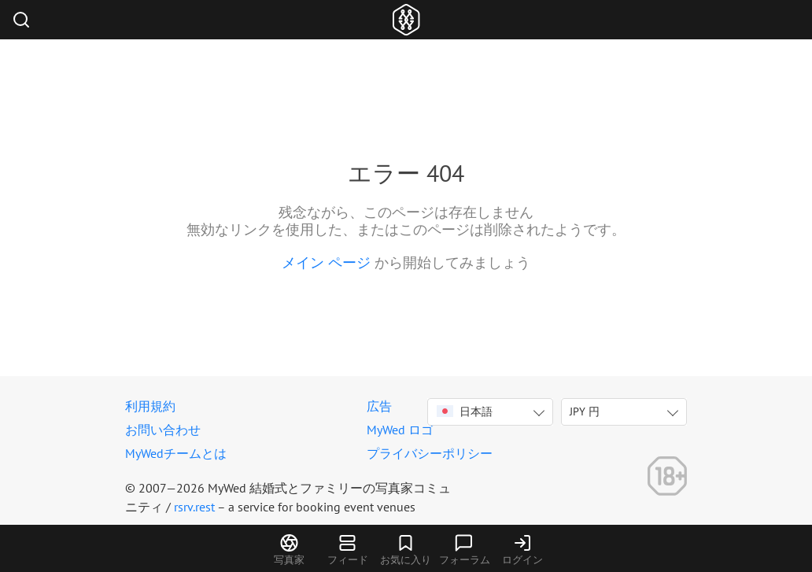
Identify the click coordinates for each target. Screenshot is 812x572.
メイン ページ (326, 262)
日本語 (465, 411)
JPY (585, 411)
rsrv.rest (194, 507)
